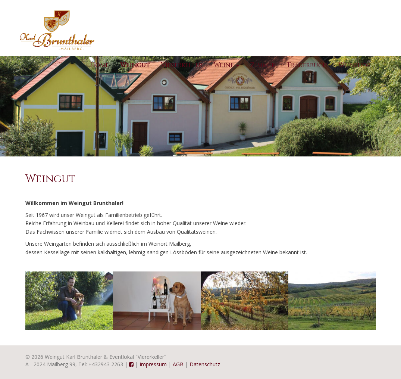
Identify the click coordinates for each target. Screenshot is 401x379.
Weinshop (354, 65)
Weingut (135, 65)
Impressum (153, 364)
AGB (178, 364)
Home (99, 65)
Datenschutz (204, 364)
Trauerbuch (306, 65)
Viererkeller (182, 65)
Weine (226, 65)
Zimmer (262, 65)
